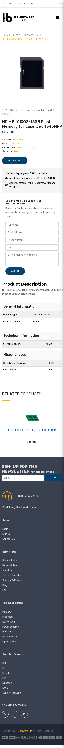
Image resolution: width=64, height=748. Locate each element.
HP (3, 668)
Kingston (7, 683)
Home (5, 35)
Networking (8, 621)
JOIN (53, 477)
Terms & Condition (12, 575)
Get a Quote (15, 160)
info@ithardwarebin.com (22, 507)
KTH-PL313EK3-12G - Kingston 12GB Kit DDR (32, 430)
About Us (7, 570)
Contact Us (8, 539)
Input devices (9, 641)
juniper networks (11, 692)
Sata (5, 688)
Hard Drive (7, 631)
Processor (7, 617)
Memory (6, 612)
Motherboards (9, 636)
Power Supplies (10, 626)
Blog (4, 585)
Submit (15, 271)
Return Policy (9, 565)
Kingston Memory (34, 35)
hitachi (6, 673)
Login (59, 3)
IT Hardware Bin (24, 731)
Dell (4, 663)
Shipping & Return (12, 580)
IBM (4, 678)
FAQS (5, 590)
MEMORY (16, 35)
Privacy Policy (10, 560)
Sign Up (6, 534)
